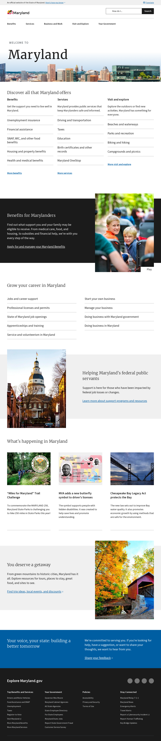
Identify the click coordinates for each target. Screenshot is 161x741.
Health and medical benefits (29, 160)
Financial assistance (29, 129)
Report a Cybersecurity (135, 714)
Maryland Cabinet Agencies (56, 702)
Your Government (107, 23)
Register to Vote (14, 714)
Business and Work (53, 23)
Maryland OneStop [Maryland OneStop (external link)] (79, 160)
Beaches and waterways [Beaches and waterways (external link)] (130, 124)
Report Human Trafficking (131, 718)
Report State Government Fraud (59, 723)
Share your (99, 658)
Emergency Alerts (128, 706)
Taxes (79, 129)
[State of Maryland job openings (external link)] (41, 316)
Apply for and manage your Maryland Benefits (36, 246)
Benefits (11, 23)
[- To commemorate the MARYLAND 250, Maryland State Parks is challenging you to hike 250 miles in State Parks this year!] (29, 491)
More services (64, 173)
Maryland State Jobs (54, 718)
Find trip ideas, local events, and (35, 591)
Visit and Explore (80, 23)
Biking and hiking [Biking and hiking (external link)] (130, 142)
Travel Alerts (125, 710)
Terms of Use (88, 706)
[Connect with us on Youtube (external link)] (137, 680)
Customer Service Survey (55, 727)
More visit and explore (119, 164)
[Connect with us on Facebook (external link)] (144, 680)
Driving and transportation (79, 120)
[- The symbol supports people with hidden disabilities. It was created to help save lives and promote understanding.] (80, 491)
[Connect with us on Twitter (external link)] (151, 680)
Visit (14, 718)
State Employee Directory (56, 710)
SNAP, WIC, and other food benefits (29, 140)
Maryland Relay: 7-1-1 (129, 698)
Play (149, 269)
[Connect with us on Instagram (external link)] (130, 680)
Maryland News (126, 702)
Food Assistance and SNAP (18, 702)
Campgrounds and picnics (130, 151)
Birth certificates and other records (79, 149)
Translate (148, 2)
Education (79, 138)
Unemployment (14, 706)
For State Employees (54, 714)
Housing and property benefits (29, 151)
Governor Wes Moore (54, 698)
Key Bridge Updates (128, 723)
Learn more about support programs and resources (114, 401)
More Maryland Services (17, 727)
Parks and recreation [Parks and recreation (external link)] (130, 133)
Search (147, 11)
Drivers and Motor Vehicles (18, 698)
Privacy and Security (91, 702)
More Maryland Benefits (17, 723)
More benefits (14, 173)
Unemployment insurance (29, 120)
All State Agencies (53, 706)
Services (30, 23)
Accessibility (88, 698)
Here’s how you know (55, 2)
